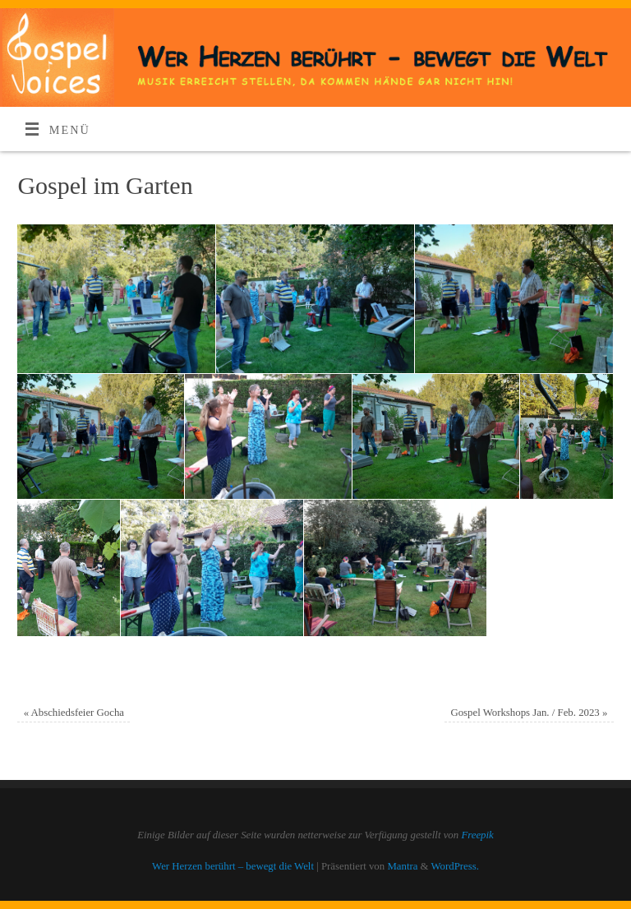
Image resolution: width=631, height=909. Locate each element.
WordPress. (455, 866)
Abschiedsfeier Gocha (74, 712)
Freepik (477, 835)
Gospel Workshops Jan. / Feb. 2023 (528, 712)
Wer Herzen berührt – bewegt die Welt (233, 866)
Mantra (402, 866)
